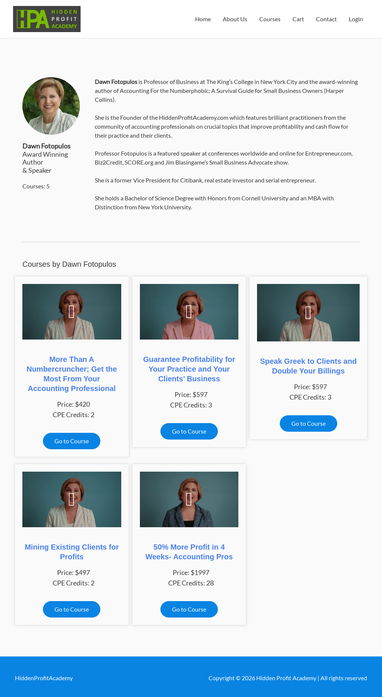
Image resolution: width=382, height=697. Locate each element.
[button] (71, 438)
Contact (326, 17)
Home (203, 17)
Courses (270, 17)
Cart (298, 17)
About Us (235, 17)
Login (356, 17)
